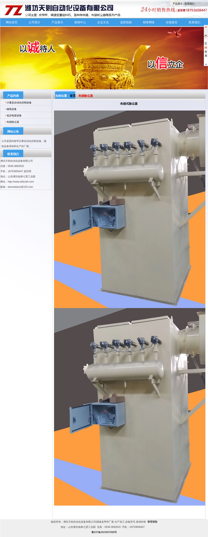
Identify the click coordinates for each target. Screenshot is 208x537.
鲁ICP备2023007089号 (104, 532)
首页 (73, 95)
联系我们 (189, 3)
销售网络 (149, 22)
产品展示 (178, 3)
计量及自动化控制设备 (19, 102)
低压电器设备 (14, 115)
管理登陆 (152, 521)
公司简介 (34, 22)
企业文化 (103, 22)
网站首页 (11, 22)
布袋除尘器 (13, 122)
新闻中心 (80, 22)
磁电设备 (12, 109)
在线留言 (171, 22)
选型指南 (126, 22)
